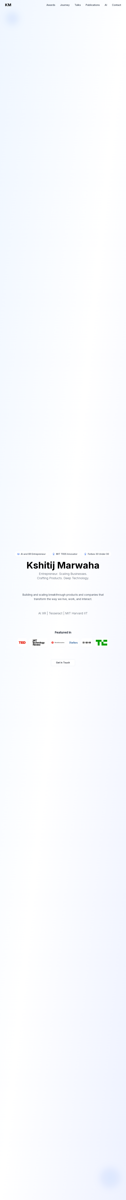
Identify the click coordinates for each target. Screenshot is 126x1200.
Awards (50, 4)
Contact (116, 4)
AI (106, 4)
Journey (65, 4)
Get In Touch (63, 662)
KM (8, 5)
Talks (78, 4)
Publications (93, 4)
